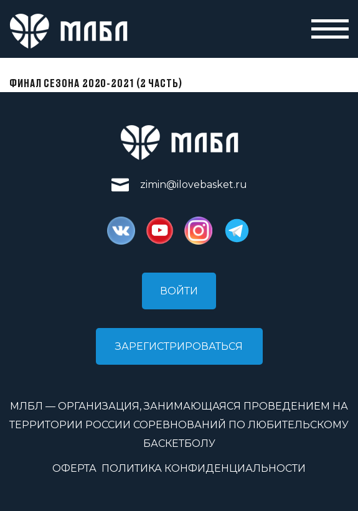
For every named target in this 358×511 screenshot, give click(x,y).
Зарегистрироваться (179, 346)
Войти (179, 291)
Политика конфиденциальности (203, 468)
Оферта (74, 468)
